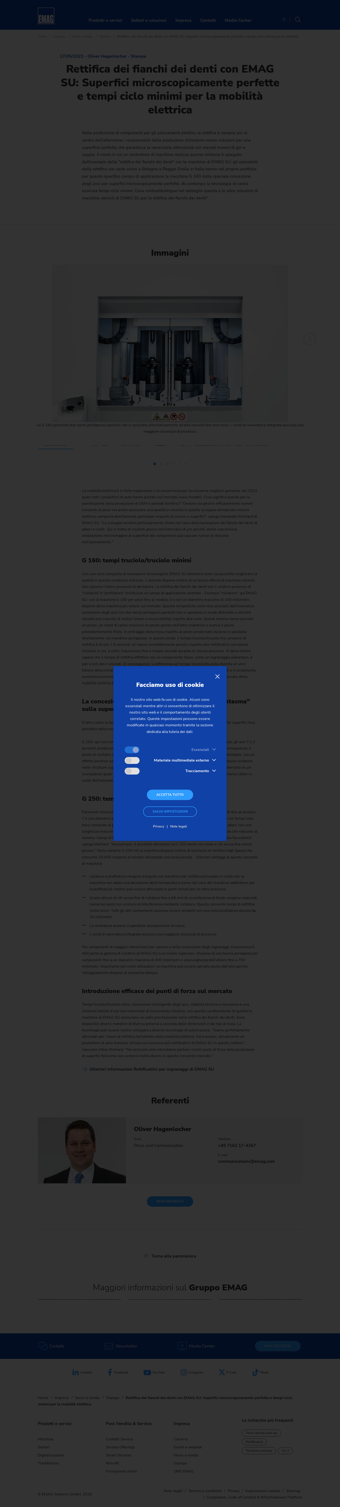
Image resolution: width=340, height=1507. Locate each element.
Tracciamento (197, 771)
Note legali (178, 826)
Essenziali (200, 749)
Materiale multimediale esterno (181, 760)
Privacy (158, 826)
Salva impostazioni (170, 811)
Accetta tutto (170, 794)
